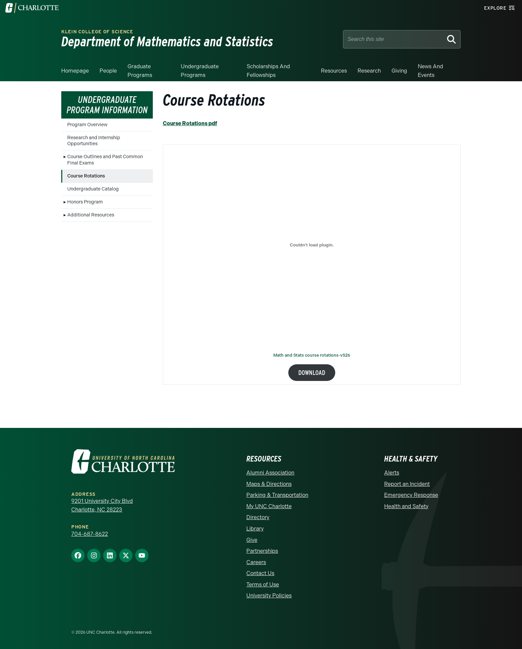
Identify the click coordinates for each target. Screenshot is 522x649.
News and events (430, 70)
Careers (256, 562)
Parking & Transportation (277, 495)
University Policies (269, 595)
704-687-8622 (89, 534)
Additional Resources (90, 215)
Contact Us (260, 573)
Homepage (75, 71)
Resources (334, 71)
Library (255, 528)
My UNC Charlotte (269, 506)
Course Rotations (86, 176)
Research (369, 71)
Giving (399, 71)
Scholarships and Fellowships (268, 70)
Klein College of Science (97, 31)
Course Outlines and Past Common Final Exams (105, 159)
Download (311, 373)
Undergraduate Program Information (107, 105)
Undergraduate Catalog (93, 189)
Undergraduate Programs (200, 70)
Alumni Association (270, 473)
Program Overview (87, 125)
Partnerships (262, 551)
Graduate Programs (140, 70)
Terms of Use (262, 584)
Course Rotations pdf (190, 123)
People (108, 71)
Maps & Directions (269, 484)
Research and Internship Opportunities (93, 141)
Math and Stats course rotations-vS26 (311, 355)
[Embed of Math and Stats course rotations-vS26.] (311, 245)
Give (251, 540)
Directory (257, 517)
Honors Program (85, 202)
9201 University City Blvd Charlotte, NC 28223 (102, 505)
